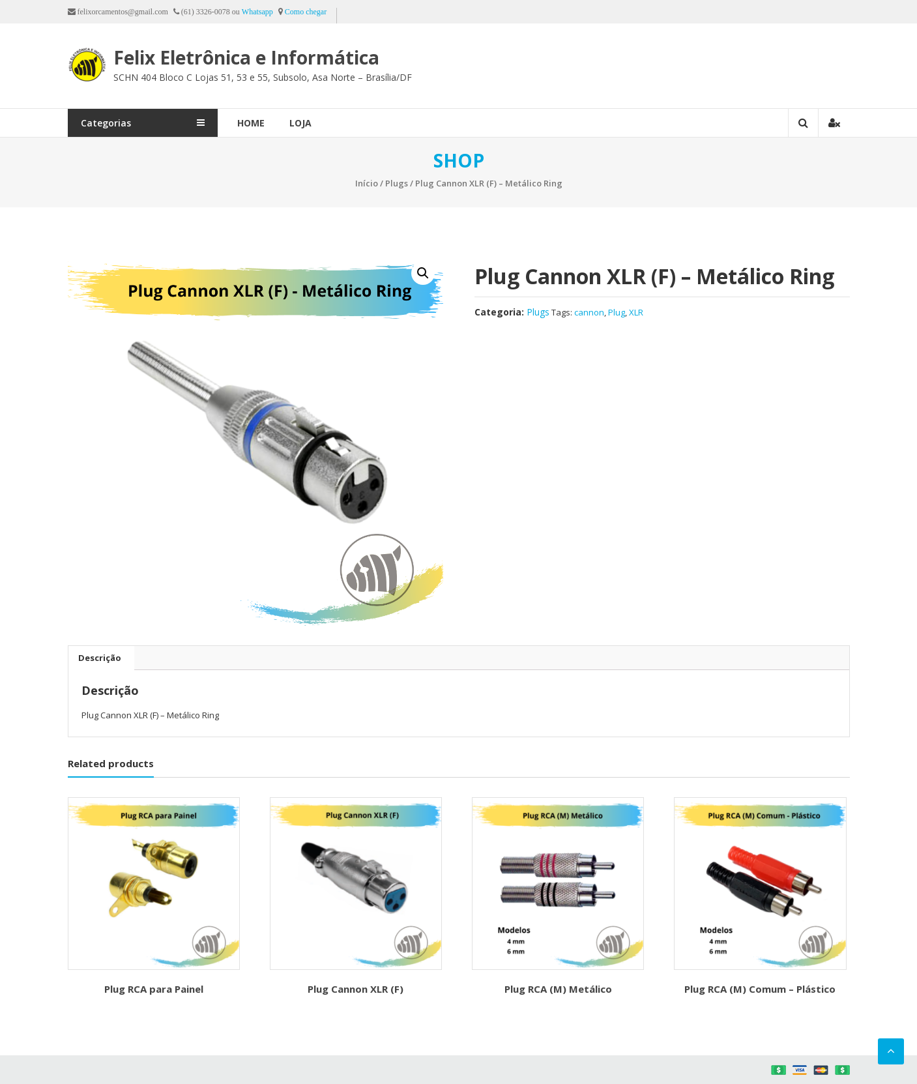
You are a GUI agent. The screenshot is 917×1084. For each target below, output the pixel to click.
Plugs (396, 183)
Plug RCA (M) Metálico (558, 988)
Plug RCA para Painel (153, 988)
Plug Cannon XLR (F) (355, 988)
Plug (616, 312)
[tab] (99, 657)
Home (251, 123)
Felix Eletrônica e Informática (246, 57)
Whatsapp (257, 12)
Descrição (99, 658)
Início (366, 183)
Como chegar (306, 12)
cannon (589, 312)
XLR (636, 312)
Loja (300, 123)
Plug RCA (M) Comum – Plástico (760, 988)
